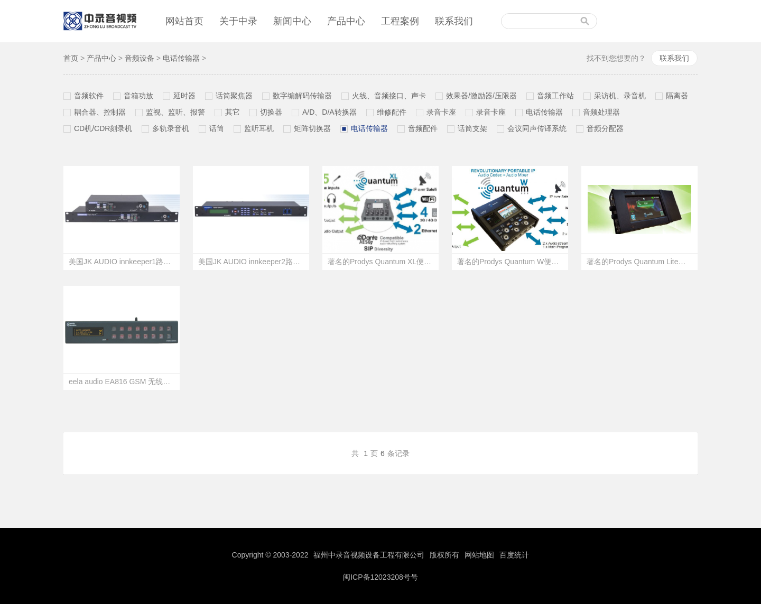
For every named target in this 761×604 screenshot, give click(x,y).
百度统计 (514, 555)
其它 (232, 112)
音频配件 (423, 128)
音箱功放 (138, 95)
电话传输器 (181, 58)
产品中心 (346, 21)
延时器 (184, 95)
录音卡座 (441, 112)
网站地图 (479, 555)
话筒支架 (472, 128)
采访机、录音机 (620, 95)
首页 (70, 58)
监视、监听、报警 (175, 112)
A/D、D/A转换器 (329, 112)
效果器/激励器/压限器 (481, 95)
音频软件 (89, 95)
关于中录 (238, 21)
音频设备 (139, 58)
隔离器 (677, 95)
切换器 (271, 112)
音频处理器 (601, 112)
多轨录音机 (170, 128)
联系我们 (454, 21)
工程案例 (400, 21)
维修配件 (391, 112)
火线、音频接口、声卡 (389, 95)
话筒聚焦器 (234, 95)
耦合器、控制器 (100, 112)
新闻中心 (292, 21)
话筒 (216, 128)
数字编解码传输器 (302, 95)
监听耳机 (259, 128)
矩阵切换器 (312, 128)
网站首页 (184, 21)
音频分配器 (605, 128)
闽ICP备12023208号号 (380, 577)
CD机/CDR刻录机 (103, 128)
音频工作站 (555, 95)
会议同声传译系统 (537, 128)
